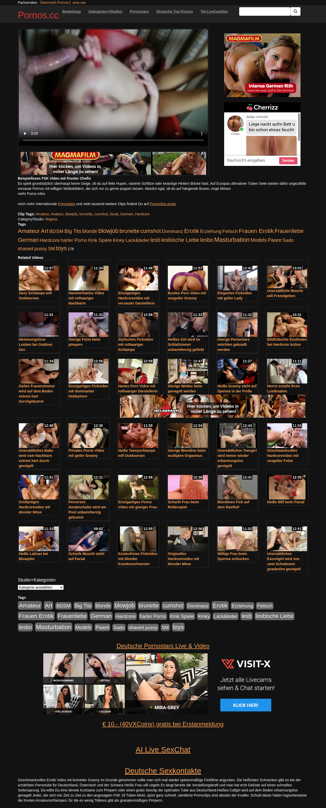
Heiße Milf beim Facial (285, 502)
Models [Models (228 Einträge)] (259, 240)
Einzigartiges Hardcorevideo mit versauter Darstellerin (136, 298)
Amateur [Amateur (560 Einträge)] (29, 231)
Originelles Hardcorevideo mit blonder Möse (183, 559)
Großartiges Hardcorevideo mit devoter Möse (34, 507)
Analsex (57, 214)
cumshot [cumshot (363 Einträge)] (150, 231)
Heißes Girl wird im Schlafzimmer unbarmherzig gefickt (186, 344)
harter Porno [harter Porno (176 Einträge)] (74, 240)
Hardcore (142, 214)
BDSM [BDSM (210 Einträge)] (56, 231)
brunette (85, 214)
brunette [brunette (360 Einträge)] (129, 231)
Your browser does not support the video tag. (113, 87)
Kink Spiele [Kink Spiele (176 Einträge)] (100, 240)
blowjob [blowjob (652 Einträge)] (108, 231)
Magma (51, 219)
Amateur (42, 214)
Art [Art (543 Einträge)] (44, 231)
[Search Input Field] (264, 11)
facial (114, 214)
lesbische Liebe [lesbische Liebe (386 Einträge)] (180, 240)
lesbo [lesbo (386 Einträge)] (206, 240)
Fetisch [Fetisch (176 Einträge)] (230, 231)
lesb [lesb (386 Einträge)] (155, 240)
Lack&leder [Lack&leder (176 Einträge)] (137, 240)
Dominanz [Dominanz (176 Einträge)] (172, 231)
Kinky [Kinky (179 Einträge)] (119, 240)
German (126, 214)
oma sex (79, 3)
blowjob (71, 214)
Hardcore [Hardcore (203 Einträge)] (50, 240)
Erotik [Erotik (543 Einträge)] (191, 231)
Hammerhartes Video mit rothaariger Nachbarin (86, 298)
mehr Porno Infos (31, 194)
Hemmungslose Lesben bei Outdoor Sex (35, 344)
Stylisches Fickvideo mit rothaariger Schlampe (135, 344)
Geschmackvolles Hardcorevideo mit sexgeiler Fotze (282, 455)
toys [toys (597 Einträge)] (61, 248)
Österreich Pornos (54, 3)
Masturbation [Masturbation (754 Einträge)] (232, 239)
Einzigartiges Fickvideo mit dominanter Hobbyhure (88, 391)
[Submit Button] (295, 11)
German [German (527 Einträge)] (28, 240)
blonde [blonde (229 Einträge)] (89, 231)
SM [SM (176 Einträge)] (51, 248)
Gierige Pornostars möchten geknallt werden (234, 344)
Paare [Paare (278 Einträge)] (274, 240)
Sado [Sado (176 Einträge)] (288, 240)
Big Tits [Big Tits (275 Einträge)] (72, 231)
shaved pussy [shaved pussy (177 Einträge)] (32, 248)
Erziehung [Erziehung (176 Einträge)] (211, 231)
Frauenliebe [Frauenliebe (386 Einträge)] (289, 231)
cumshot (101, 214)
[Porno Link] (113, 163)
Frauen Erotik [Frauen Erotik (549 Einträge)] (256, 231)
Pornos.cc (38, 15)
